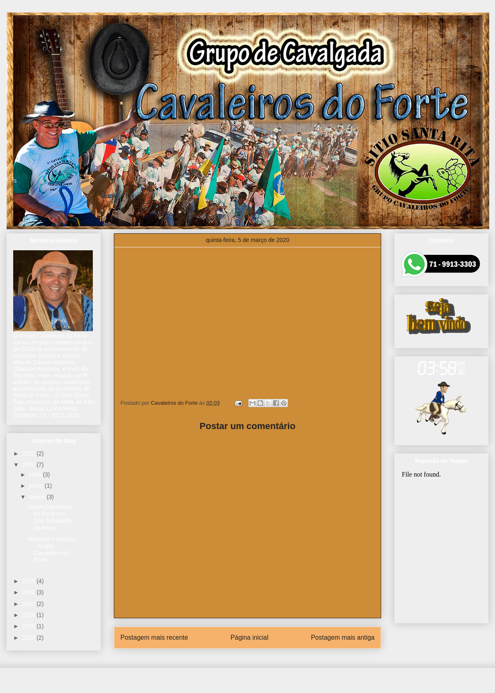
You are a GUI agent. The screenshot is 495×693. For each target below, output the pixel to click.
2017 (29, 603)
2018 (29, 592)
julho (35, 474)
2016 (29, 615)
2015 (29, 626)
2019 (29, 581)
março (38, 497)
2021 (29, 453)
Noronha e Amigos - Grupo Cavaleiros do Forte (51, 549)
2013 (29, 637)
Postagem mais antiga (343, 637)
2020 (29, 464)
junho (37, 485)
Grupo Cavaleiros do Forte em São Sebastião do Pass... (50, 517)
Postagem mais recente (154, 637)
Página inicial (250, 637)
